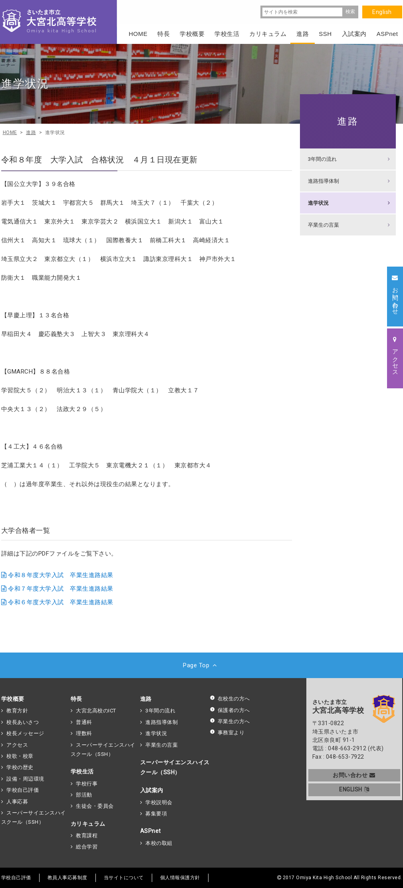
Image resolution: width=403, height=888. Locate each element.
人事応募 (17, 802)
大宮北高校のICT (96, 711)
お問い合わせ (354, 775)
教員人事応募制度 (67, 877)
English (382, 12)
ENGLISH (354, 789)
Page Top (201, 665)
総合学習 (86, 847)
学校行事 (86, 784)
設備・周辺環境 (25, 779)
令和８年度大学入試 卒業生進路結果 (60, 575)
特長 (76, 699)
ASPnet (150, 831)
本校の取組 (159, 843)
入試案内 (151, 790)
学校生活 (82, 771)
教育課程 (86, 836)
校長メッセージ (25, 733)
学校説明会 (159, 802)
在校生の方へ (230, 699)
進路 (348, 121)
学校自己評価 (22, 790)
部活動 (84, 795)
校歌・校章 (20, 756)
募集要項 (156, 814)
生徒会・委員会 (95, 806)
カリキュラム (88, 824)
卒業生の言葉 (323, 225)
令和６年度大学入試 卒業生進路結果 (60, 602)
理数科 (84, 733)
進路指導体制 (323, 181)
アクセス (17, 745)
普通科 (84, 722)
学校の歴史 (20, 767)
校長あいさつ (22, 722)
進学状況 (318, 203)
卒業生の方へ (230, 721)
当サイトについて (124, 877)
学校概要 (12, 699)
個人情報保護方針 (180, 877)
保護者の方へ (230, 710)
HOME (138, 33)
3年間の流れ (322, 159)
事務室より (227, 733)
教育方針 (17, 711)
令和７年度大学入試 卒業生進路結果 (60, 588)
